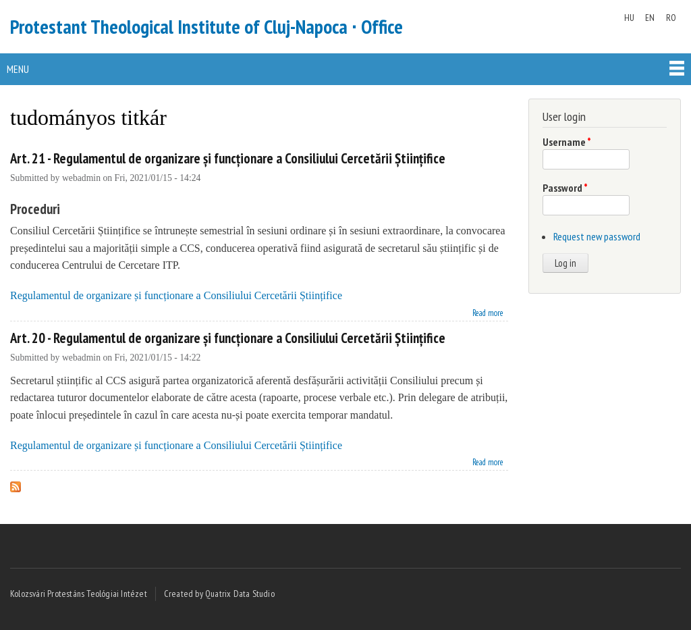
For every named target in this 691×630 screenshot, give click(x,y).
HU (629, 17)
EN (650, 17)
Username (567, 142)
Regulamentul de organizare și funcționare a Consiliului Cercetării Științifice (176, 295)
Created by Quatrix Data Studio (219, 593)
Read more (487, 312)
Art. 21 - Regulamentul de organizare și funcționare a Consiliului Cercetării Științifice (227, 158)
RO (671, 17)
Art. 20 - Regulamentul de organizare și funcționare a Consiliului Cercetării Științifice (227, 338)
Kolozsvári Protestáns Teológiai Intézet (78, 593)
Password (565, 187)
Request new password (596, 236)
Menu (18, 69)
